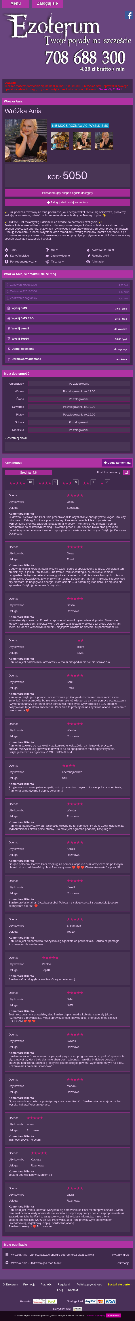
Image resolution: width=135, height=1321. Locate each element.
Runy (52, 250)
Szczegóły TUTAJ (110, 89)
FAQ (60, 1290)
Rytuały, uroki (97, 256)
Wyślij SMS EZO (67, 318)
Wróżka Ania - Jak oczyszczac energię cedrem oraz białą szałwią (52, 1254)
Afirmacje (95, 262)
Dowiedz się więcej (95, 1315)
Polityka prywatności (89, 1284)
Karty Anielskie (17, 256)
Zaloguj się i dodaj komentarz (67, 202)
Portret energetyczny (21, 262)
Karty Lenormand (100, 250)
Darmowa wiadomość (67, 359)
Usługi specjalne (67, 349)
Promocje (29, 1284)
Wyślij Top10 (67, 339)
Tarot (10, 250)
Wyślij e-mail (67, 329)
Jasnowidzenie (58, 256)
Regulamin (64, 1284)
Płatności (46, 1284)
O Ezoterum (10, 1284)
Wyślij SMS (67, 308)
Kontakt (73, 1290)
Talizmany (55, 262)
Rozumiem (113, 1315)
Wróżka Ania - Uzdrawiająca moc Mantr (36, 1263)
